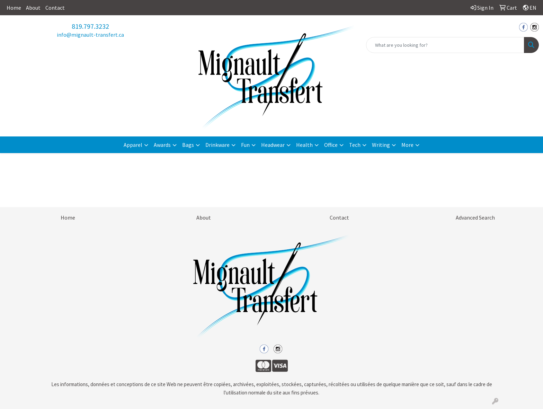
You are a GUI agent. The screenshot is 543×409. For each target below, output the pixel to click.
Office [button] (331, 144)
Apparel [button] (133, 144)
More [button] (407, 144)
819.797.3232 (90, 26)
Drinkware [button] (217, 144)
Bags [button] (188, 144)
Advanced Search (475, 217)
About (33, 7)
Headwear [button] (273, 144)
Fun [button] (245, 144)
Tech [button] (354, 144)
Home (14, 7)
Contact (55, 7)
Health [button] (304, 144)
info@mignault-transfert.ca (90, 34)
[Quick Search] (445, 45)
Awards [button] (162, 144)
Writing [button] (381, 144)
